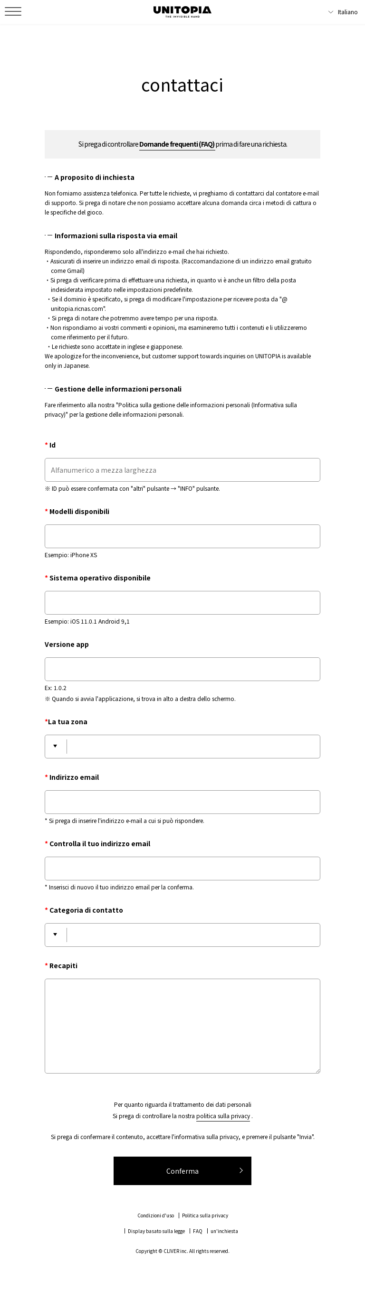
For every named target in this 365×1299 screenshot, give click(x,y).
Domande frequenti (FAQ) (177, 144)
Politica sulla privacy (205, 1215)
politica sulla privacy (223, 1116)
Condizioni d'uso (155, 1215)
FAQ (197, 1230)
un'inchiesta (224, 1230)
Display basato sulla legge (156, 1230)
